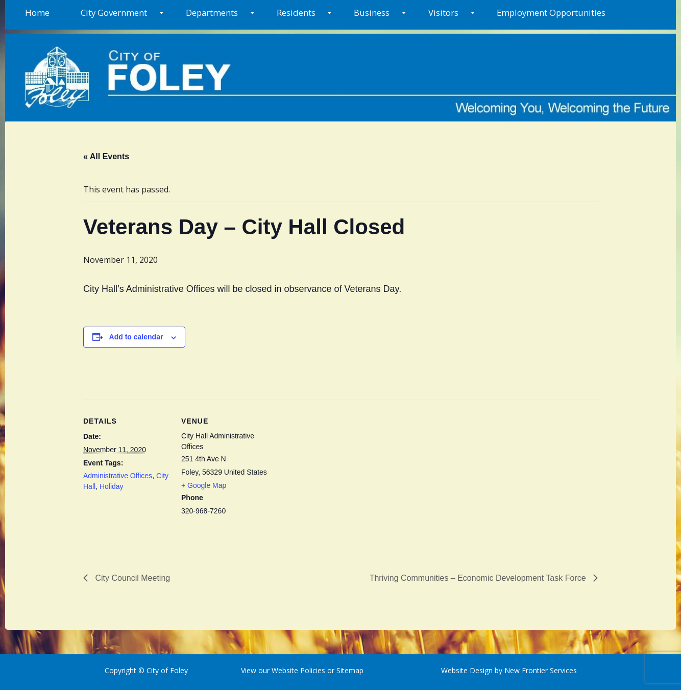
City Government (114, 12)
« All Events (106, 156)
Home (37, 12)
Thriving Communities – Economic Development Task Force (479, 578)
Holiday (112, 486)
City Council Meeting (131, 578)
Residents (296, 12)
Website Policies (298, 670)
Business (372, 12)
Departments (212, 12)
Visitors (443, 12)
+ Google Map (203, 485)
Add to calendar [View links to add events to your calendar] (136, 337)
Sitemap (348, 670)
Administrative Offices (117, 476)
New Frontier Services (540, 670)
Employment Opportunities (551, 12)
